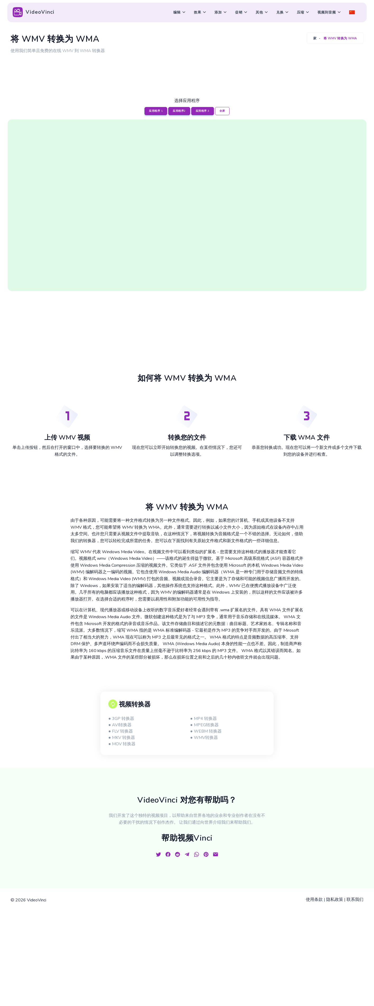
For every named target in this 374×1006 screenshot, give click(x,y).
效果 (197, 12)
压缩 (300, 12)
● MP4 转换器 (203, 718)
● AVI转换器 (120, 725)
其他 (259, 12)
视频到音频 (326, 12)
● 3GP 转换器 (121, 718)
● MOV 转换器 (121, 744)
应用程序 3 (202, 111)
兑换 (280, 12)
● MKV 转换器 (121, 737)
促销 (238, 12)
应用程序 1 (156, 111)
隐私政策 (334, 899)
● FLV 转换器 (120, 731)
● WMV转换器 (204, 737)
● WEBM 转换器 (206, 731)
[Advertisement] (187, 69)
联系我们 (355, 899)
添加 (218, 12)
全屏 (222, 111)
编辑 (177, 12)
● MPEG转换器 (204, 725)
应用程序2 (179, 111)
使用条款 (314, 899)
